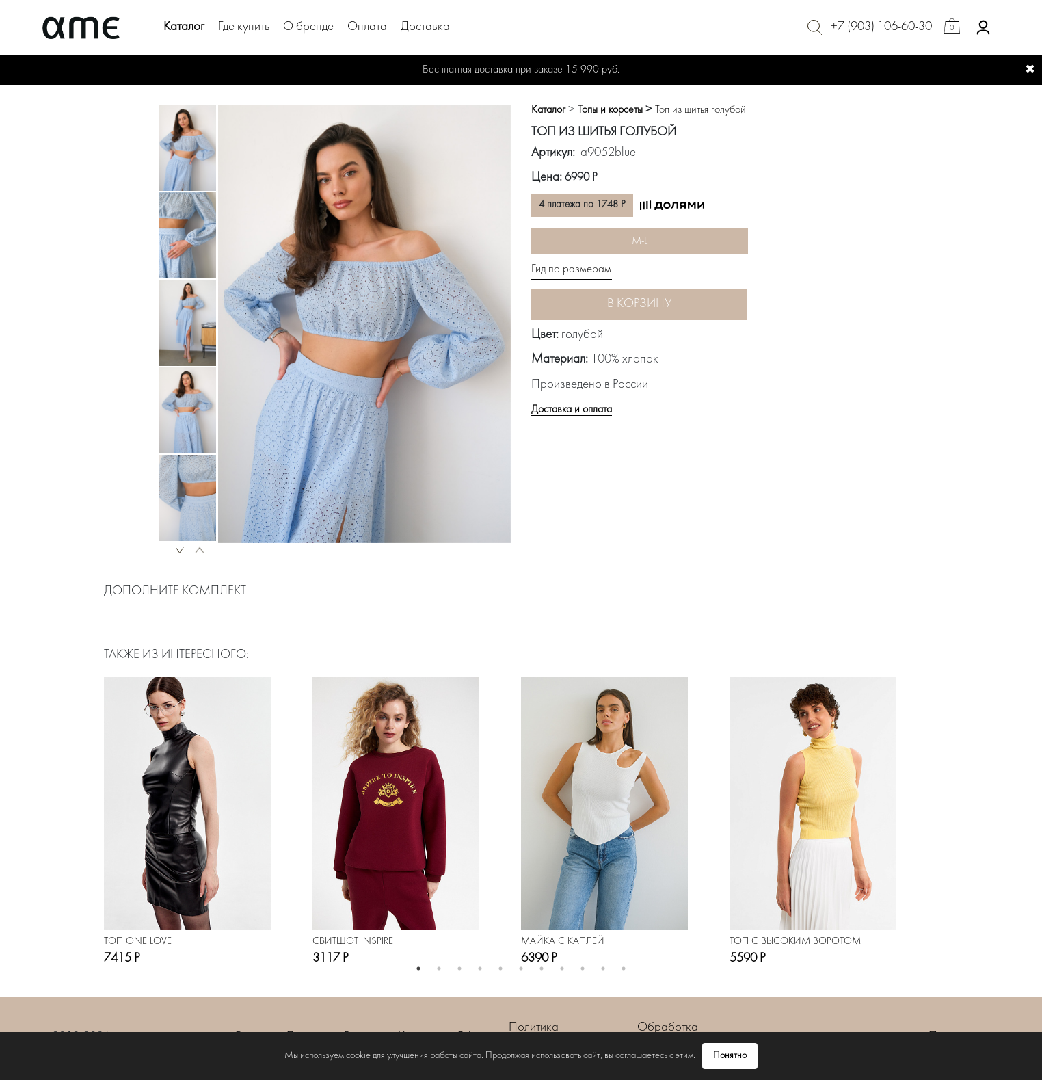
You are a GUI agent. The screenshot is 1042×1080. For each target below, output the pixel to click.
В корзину (639, 304)
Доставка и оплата (571, 409)
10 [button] (603, 968)
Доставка (425, 27)
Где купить (243, 27)
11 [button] (623, 968)
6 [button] (521, 968)
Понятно (730, 1055)
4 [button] (480, 968)
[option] (187, 148)
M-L (639, 241)
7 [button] (541, 968)
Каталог (183, 27)
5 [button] (500, 968)
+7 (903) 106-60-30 (881, 27)
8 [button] (562, 968)
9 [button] (582, 968)
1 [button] (418, 968)
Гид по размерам (571, 269)
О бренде (308, 27)
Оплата (367, 27)
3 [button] (459, 968)
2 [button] (439, 968)
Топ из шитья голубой (700, 110)
